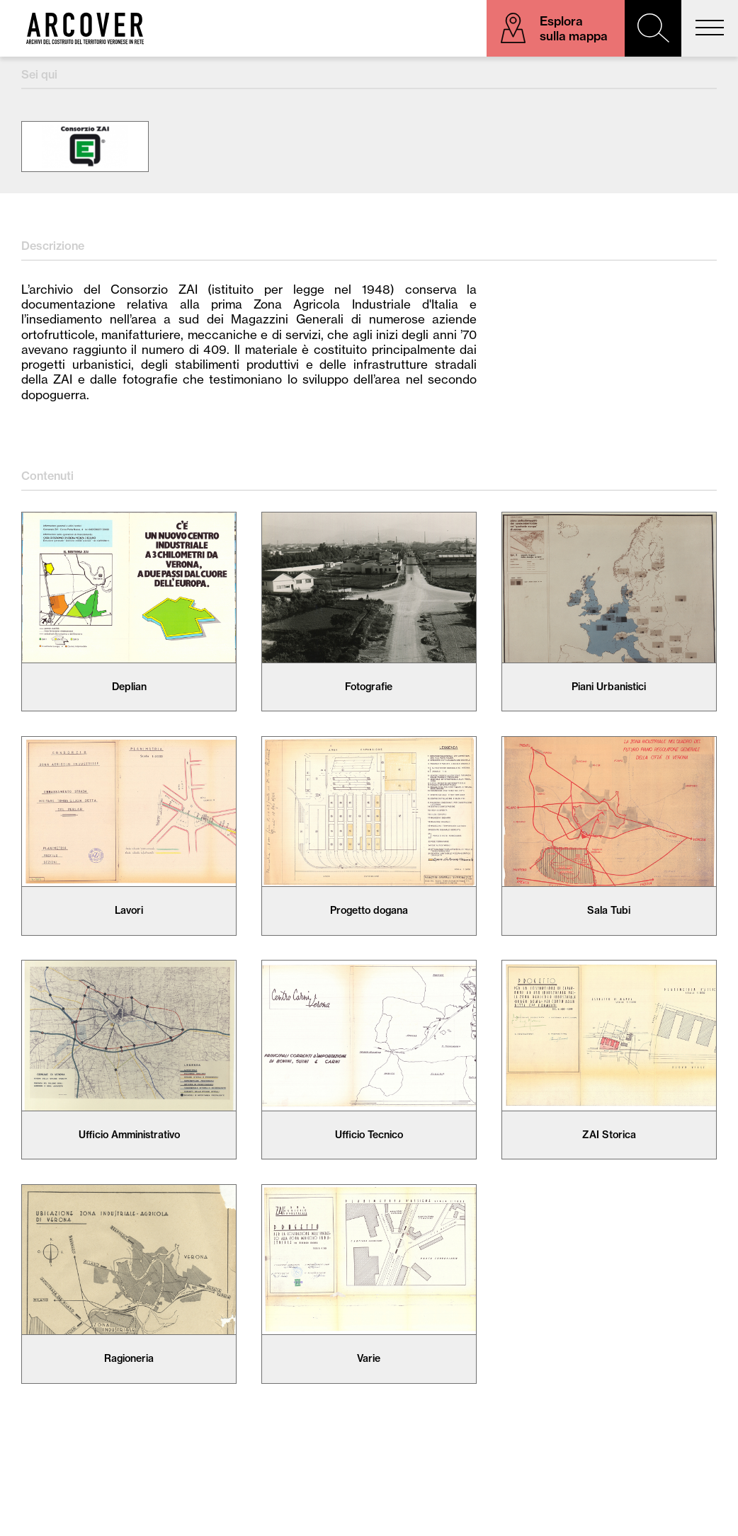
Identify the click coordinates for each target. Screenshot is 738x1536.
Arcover (85, 28)
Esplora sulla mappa (574, 28)
